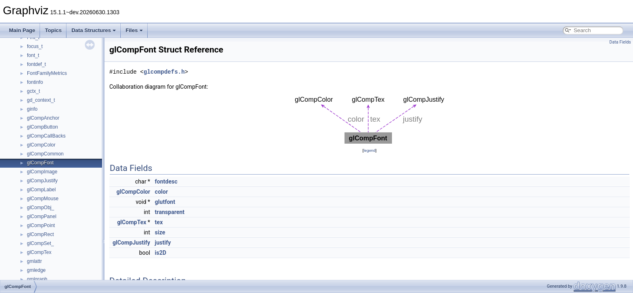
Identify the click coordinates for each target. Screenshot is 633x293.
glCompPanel (41, 216)
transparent (170, 212)
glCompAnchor (43, 118)
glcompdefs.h (164, 72)
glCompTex (39, 252)
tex (159, 222)
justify (163, 242)
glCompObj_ (40, 207)
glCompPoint (41, 225)
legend (369, 150)
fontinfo (35, 82)
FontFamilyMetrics (47, 73)
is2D (160, 252)
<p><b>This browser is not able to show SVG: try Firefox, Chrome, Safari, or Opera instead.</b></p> (369, 118)
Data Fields (620, 42)
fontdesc (166, 181)
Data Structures (93, 30)
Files (134, 30)
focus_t (35, 46)
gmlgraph (37, 279)
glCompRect (40, 234)
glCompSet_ (40, 243)
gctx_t (33, 91)
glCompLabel (41, 189)
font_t (33, 55)
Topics (53, 30)
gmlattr (34, 261)
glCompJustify (42, 181)
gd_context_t (41, 100)
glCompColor (41, 145)
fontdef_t (36, 64)
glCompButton (42, 127)
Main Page (22, 30)
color (161, 191)
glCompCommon (45, 154)
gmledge (36, 270)
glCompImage (42, 172)
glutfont (165, 202)
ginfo (32, 109)
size (160, 232)
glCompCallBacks (46, 136)
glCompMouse (42, 198)
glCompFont (40, 163)
